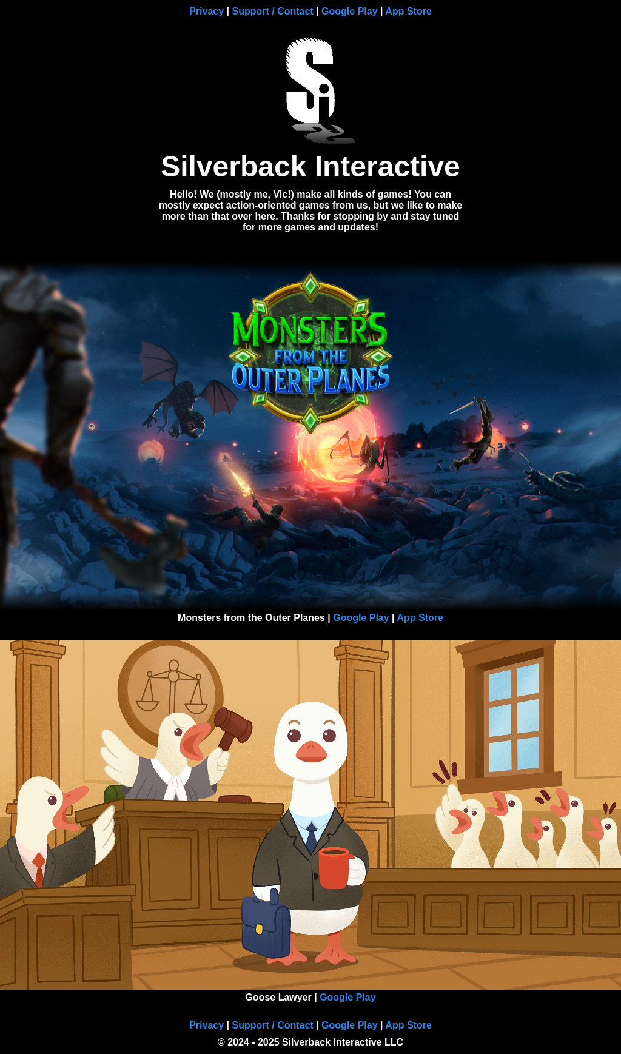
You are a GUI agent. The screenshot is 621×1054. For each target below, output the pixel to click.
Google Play (349, 11)
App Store (408, 11)
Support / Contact (273, 11)
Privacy (206, 11)
